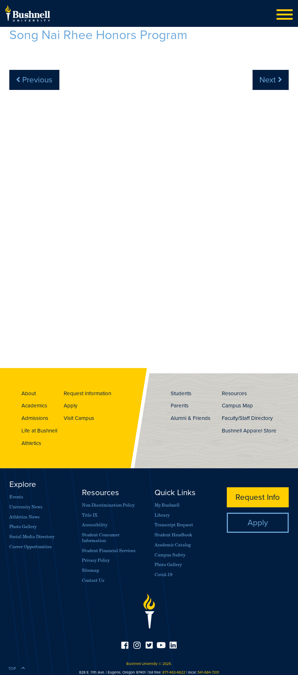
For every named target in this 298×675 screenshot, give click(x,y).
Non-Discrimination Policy (108, 505)
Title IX (90, 515)
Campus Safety (170, 554)
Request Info (257, 496)
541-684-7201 (208, 672)
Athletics (31, 443)
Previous (34, 79)
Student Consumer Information (100, 537)
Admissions (34, 418)
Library (162, 515)
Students (181, 393)
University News (26, 506)
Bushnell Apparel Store (249, 430)
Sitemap (90, 570)
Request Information (87, 393)
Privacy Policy (95, 560)
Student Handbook (173, 534)
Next (270, 79)
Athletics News (24, 517)
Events (16, 496)
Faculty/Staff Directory (247, 418)
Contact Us (93, 580)
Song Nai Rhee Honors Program (98, 34)
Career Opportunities (30, 546)
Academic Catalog (173, 544)
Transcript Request (174, 524)
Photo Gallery (22, 526)
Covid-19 (163, 574)
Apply (70, 405)
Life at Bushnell (39, 430)
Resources (234, 393)
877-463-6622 (173, 672)
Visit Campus (79, 418)
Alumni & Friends (190, 418)
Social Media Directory (31, 536)
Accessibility (94, 524)
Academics (34, 405)
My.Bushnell (167, 505)
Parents (180, 405)
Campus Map (237, 405)
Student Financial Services (109, 550)
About (28, 393)
